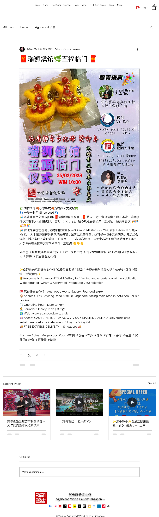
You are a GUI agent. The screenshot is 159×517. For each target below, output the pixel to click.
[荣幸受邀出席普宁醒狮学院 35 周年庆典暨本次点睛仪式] (26, 402)
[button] (151, 27)
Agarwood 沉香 (45, 27)
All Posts (8, 27)
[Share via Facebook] (21, 355)
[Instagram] (55, 506)
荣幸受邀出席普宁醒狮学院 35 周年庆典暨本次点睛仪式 (26, 423)
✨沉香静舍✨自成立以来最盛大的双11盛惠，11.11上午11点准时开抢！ (131, 423)
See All (152, 383)
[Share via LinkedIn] (36, 355)
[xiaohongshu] (60, 506)
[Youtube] (69, 506)
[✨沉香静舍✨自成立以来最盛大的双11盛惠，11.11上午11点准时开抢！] (132, 402)
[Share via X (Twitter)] (29, 355)
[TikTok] (65, 506)
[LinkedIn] (99, 506)
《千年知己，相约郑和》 (76, 421)
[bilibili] (94, 506)
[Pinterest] (103, 506)
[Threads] (84, 506)
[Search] (155, 5)
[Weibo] (89, 506)
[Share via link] (44, 355)
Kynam (24, 27)
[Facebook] (50, 506)
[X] (79, 506)
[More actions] (138, 49)
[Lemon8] (74, 506)
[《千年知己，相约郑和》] (79, 402)
